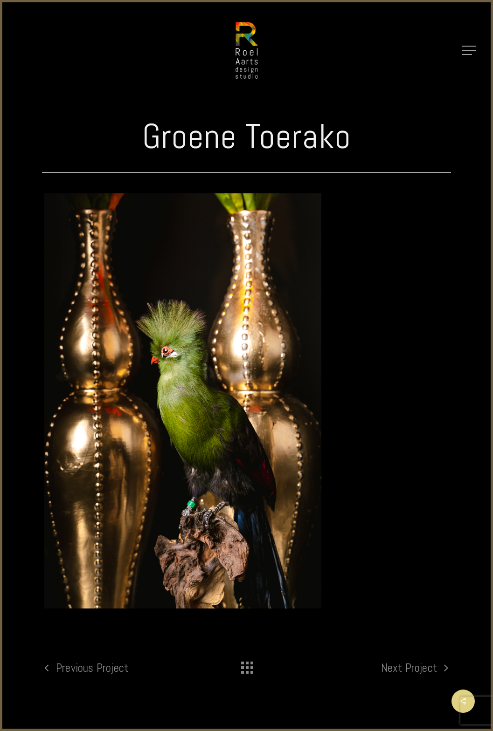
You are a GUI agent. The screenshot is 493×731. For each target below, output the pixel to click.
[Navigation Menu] (470, 50)
